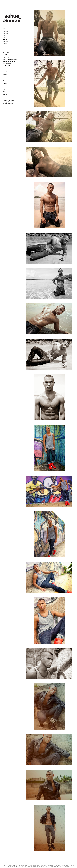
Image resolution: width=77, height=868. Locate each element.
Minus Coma (6, 65)
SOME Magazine (8, 55)
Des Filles (6, 39)
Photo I (5, 35)
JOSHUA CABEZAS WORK (38, 3)
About (4, 89)
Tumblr (5, 75)
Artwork (5, 43)
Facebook (6, 79)
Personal (5, 41)
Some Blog (6, 57)
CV (4, 92)
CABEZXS (6, 53)
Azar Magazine (7, 63)
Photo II (5, 37)
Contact (5, 94)
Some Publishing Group (10, 59)
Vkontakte (6, 81)
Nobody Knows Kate (9, 61)
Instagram (6, 77)
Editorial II (6, 33)
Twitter (5, 83)
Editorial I (5, 31)
